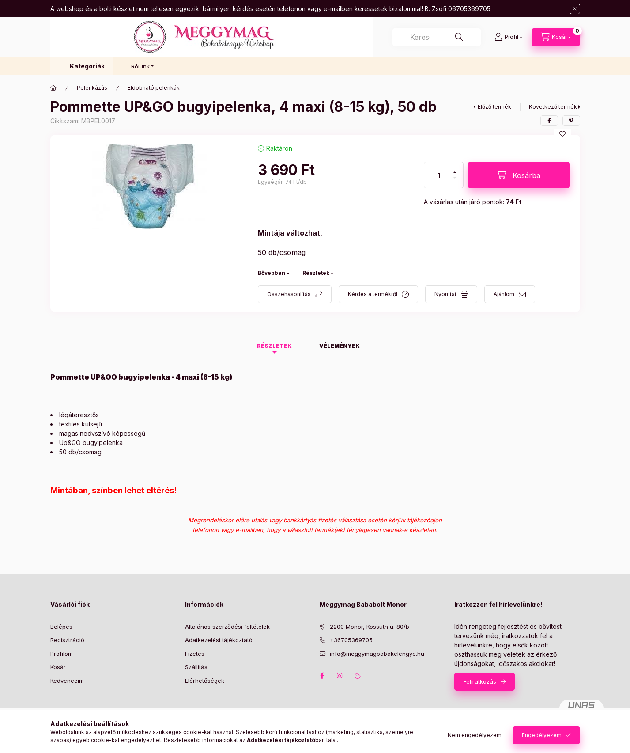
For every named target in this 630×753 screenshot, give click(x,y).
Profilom (61, 653)
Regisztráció (67, 639)
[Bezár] (575, 9)
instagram (340, 676)
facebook (322, 676)
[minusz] (454, 181)
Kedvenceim (67, 680)
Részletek (315, 273)
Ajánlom (504, 294)
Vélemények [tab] (339, 345)
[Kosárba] (519, 175)
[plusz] (454, 168)
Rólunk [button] (140, 66)
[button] (81, 66)
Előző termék (494, 106)
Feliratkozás (480, 681)
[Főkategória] (53, 88)
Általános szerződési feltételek (227, 626)
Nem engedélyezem (475, 735)
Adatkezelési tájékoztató (219, 639)
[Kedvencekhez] (562, 134)
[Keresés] (459, 37)
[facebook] (549, 120)
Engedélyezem (542, 735)
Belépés (61, 626)
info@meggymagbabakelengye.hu (377, 653)
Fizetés (194, 653)
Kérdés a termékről (372, 294)
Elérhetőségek (204, 680)
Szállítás (196, 666)
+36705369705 (351, 639)
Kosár (58, 666)
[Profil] (508, 37)
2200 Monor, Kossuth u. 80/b (369, 626)
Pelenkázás (92, 87)
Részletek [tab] (274, 345)
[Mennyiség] (439, 175)
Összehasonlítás (289, 294)
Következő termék (553, 106)
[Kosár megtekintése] (556, 37)
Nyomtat (445, 294)
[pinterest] (571, 120)
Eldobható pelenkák (154, 87)
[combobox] (436, 37)
